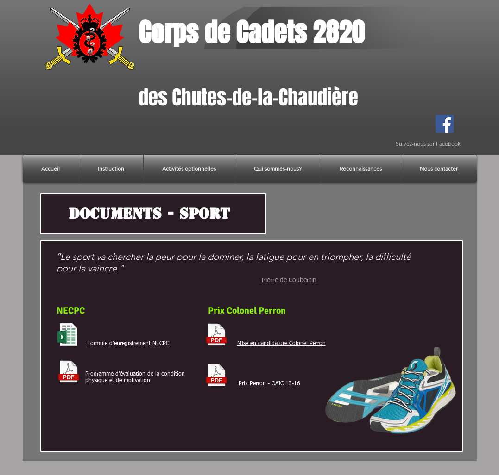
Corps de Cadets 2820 (252, 32)
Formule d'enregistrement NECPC (128, 343)
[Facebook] (445, 124)
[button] (111, 169)
